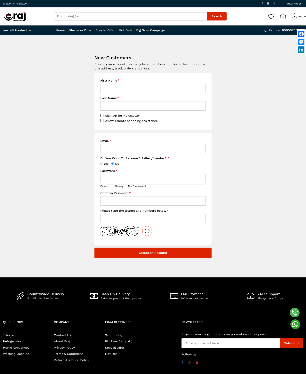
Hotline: (286, 30)
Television (10, 335)
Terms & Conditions (68, 354)
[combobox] (130, 16)
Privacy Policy (64, 347)
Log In (302, 16)
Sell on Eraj (113, 335)
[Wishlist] (271, 16)
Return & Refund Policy (71, 360)
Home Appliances (16, 347)
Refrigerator (12, 341)
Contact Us (62, 335)
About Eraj (62, 341)
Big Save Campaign (119, 341)
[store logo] (15, 16)
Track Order (294, 3)
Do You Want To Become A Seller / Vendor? (133, 158)
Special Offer (114, 347)
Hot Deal (111, 354)
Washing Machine (16, 354)
